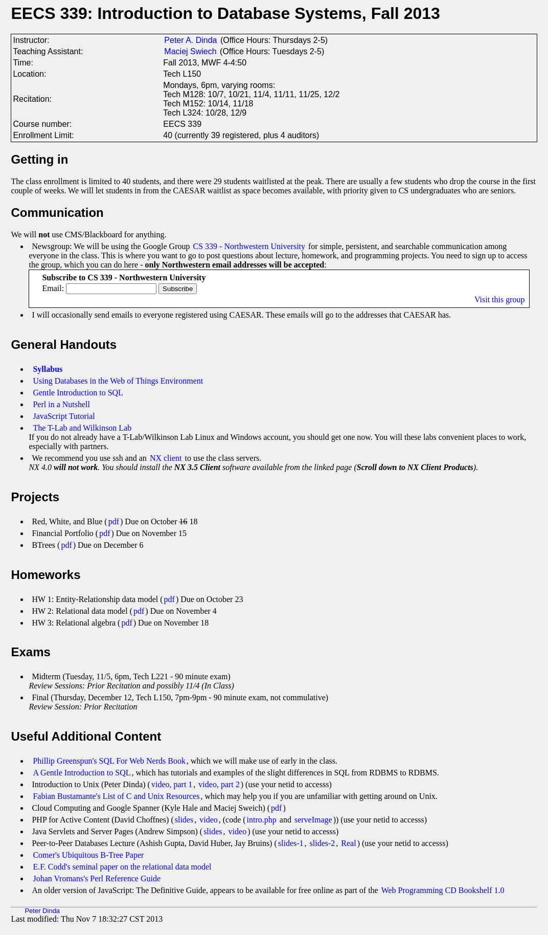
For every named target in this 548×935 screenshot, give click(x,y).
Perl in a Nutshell (61, 404)
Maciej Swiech (190, 51)
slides (184, 819)
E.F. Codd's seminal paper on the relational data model (122, 866)
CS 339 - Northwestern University (249, 246)
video (208, 819)
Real (348, 843)
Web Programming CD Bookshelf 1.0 (443, 890)
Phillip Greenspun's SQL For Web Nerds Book (109, 760)
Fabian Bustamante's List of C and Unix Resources (116, 796)
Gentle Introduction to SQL (78, 392)
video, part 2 (218, 784)
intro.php (262, 819)
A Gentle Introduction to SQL (81, 772)
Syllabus (47, 369)
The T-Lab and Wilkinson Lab (82, 428)
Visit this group (499, 299)
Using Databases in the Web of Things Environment (118, 380)
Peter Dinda (42, 911)
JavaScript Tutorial (64, 416)
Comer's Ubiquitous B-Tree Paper (88, 855)
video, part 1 (171, 784)
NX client (166, 458)
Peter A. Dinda (190, 40)
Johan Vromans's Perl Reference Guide (97, 878)
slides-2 (322, 843)
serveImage (313, 819)
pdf (113, 521)
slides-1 (291, 843)
